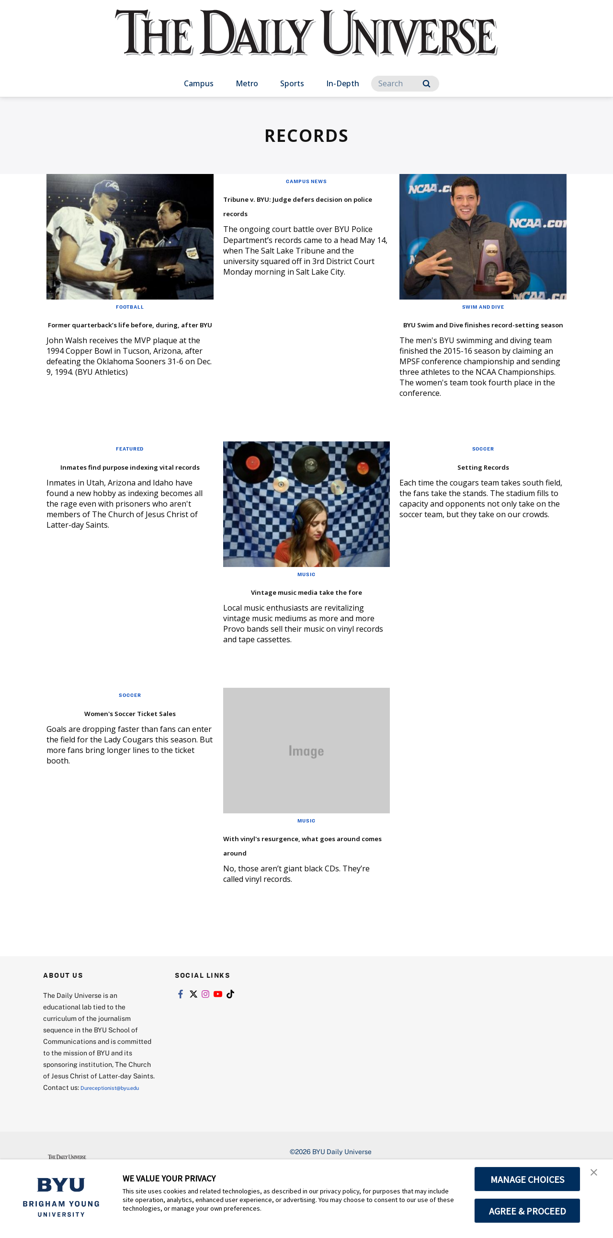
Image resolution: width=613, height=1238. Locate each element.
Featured (130, 462)
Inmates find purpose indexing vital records (108, 487)
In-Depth (342, 83)
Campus (199, 83)
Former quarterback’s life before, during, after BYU (118, 330)
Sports (292, 83)
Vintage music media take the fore (296, 612)
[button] (597, 1177)
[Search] (405, 83)
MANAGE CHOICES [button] (527, 1179)
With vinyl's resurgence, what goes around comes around (293, 879)
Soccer (483, 462)
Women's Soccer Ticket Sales (130, 740)
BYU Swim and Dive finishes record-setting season (477, 330)
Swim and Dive (483, 306)
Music (306, 588)
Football (130, 306)
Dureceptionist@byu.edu (81, 1142)
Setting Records (483, 479)
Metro (247, 83)
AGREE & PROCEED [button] (527, 1210)
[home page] (306, 43)
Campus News (306, 180)
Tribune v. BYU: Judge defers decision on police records (303, 204)
